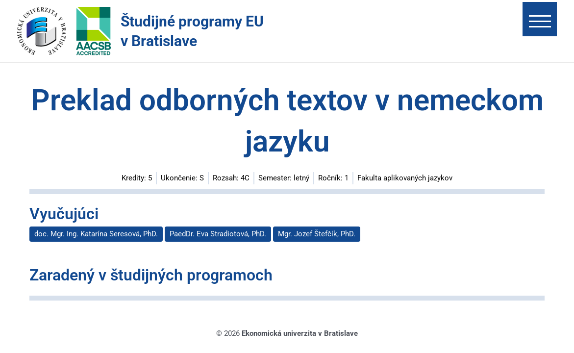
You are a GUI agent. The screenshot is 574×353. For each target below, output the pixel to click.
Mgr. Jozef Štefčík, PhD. (316, 233)
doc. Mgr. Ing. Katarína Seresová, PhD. (96, 233)
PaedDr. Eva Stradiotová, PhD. (218, 233)
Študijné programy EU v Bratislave (192, 31)
